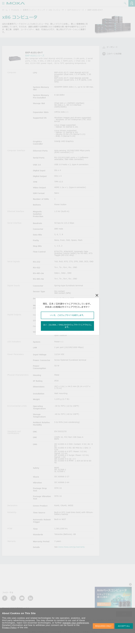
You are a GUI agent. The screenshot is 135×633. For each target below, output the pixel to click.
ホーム (5, 10)
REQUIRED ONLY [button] (103, 626)
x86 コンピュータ (56, 10)
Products (15, 10)
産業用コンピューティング (34, 10)
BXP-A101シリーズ (76, 10)
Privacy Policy (9, 627)
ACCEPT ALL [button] (124, 626)
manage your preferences (75, 623)
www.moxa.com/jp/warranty (71, 547)
